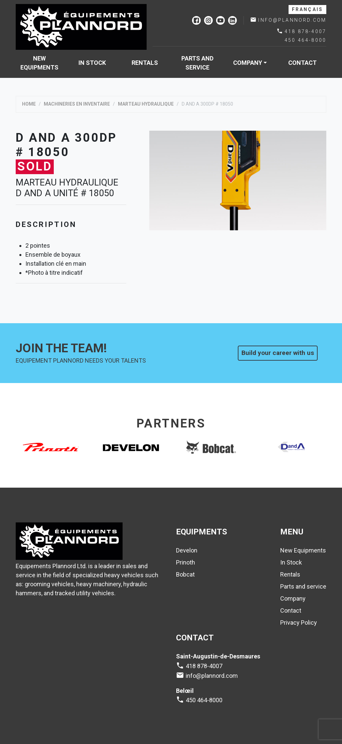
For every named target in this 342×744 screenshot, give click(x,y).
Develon (186, 550)
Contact (302, 62)
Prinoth (185, 562)
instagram (208, 20)
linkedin (232, 20)
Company (247, 62)
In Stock (92, 62)
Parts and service (197, 63)
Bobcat (185, 574)
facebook (196, 20)
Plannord (81, 27)
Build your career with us (277, 353)
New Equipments (39, 63)
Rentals (145, 62)
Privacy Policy (298, 622)
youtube (220, 20)
